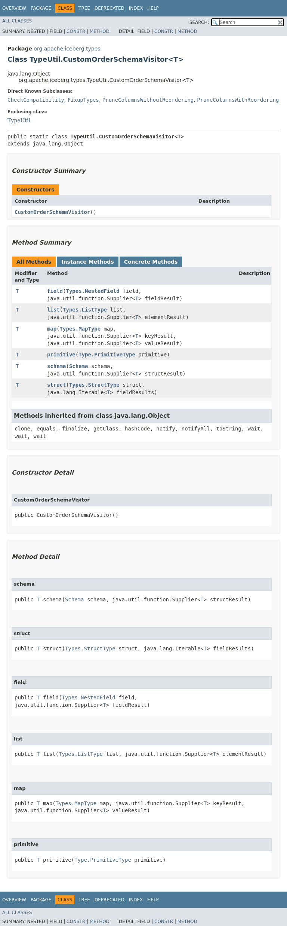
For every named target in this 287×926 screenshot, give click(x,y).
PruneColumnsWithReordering (238, 100)
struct (56, 385)
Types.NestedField (92, 291)
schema (56, 366)
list (53, 310)
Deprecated (109, 8)
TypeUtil (18, 120)
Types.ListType (85, 310)
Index (136, 8)
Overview (14, 8)
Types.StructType (94, 385)
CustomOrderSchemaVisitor (52, 212)
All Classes (17, 21)
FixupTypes (83, 100)
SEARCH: (199, 22)
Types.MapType (80, 329)
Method (99, 31)
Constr (76, 31)
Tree (84, 8)
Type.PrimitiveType (106, 355)
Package (41, 8)
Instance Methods (87, 262)
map (51, 329)
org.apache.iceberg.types (67, 49)
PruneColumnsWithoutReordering (148, 100)
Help (153, 8)
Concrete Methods (151, 262)
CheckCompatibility (35, 100)
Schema (78, 366)
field (55, 291)
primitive (61, 355)
